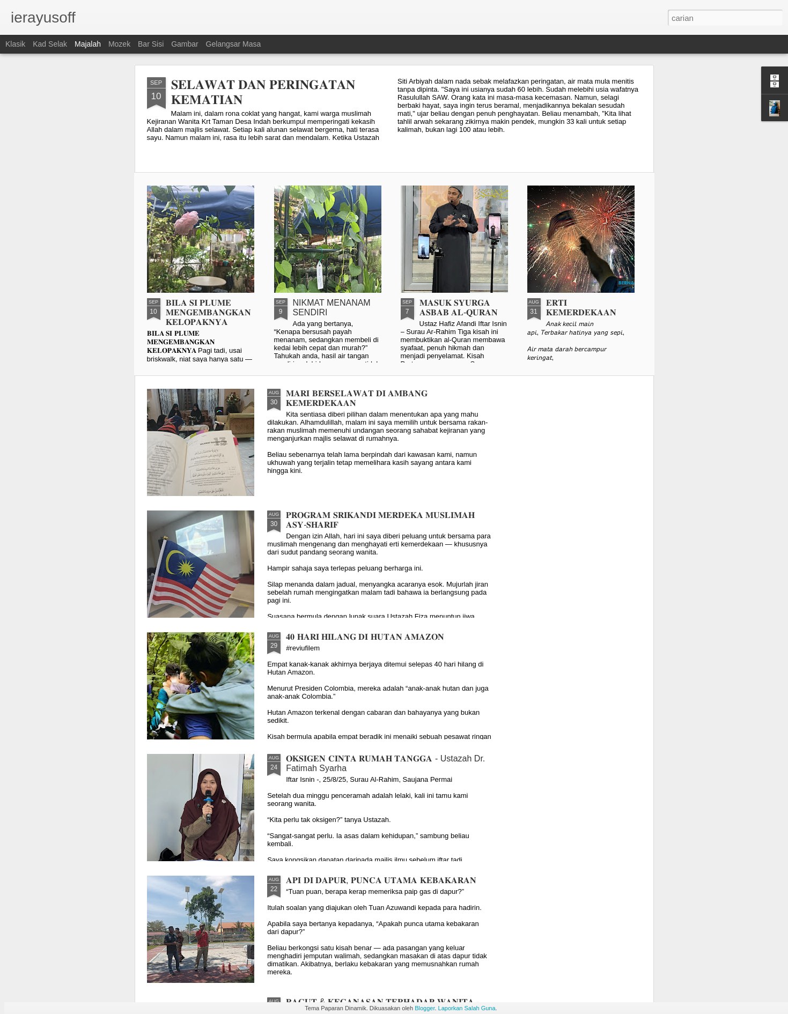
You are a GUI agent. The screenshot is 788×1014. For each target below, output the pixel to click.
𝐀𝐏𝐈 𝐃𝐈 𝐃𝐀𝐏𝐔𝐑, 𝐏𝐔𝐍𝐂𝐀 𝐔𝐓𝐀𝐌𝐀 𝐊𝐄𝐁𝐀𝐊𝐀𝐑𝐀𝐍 (381, 880)
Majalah (88, 44)
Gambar (184, 44)
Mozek (119, 44)
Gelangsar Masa (233, 44)
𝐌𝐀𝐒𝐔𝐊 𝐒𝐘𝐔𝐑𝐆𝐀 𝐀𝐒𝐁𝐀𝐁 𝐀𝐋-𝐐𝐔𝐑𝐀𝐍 (458, 307)
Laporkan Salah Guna (467, 1008)
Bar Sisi (151, 44)
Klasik (15, 44)
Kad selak (50, 44)
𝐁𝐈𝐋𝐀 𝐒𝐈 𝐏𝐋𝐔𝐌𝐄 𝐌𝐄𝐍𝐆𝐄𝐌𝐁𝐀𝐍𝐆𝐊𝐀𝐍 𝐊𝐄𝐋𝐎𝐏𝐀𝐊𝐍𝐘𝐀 (208, 312)
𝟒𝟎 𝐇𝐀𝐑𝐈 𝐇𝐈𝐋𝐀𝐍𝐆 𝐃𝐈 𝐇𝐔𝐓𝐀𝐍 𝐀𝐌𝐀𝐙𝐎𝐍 (365, 636)
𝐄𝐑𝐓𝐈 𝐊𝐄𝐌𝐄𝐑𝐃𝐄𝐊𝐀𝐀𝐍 (581, 307)
